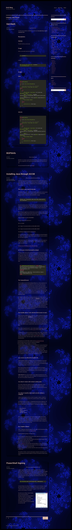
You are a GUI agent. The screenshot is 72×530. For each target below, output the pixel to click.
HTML (53, 43)
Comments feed (54, 83)
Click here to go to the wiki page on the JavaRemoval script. (28, 245)
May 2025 (53, 60)
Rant (52, 45)
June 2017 (53, 73)
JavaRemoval (23, 443)
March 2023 (53, 65)
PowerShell (12, 29)
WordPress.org (54, 84)
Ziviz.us (55, 7)
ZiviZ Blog (9, 7)
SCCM (7, 180)
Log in (53, 81)
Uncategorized (54, 53)
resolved (34, 329)
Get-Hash (10, 24)
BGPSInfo (11, 153)
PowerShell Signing (15, 463)
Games (53, 41)
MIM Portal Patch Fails (55, 32)
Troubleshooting (55, 52)
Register (53, 80)
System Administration (12, 180)
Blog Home (60, 7)
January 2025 (53, 61)
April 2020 (53, 66)
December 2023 (54, 63)
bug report (41, 328)
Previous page (44, 518)
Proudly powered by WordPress (14, 525)
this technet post (34, 258)
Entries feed (53, 82)
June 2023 (53, 64)
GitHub (65, 7)
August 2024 (53, 62)
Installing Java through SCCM (20, 174)
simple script (29, 472)
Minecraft (54, 42)
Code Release (8, 29)
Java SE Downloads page (40, 340)
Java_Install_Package (32, 430)
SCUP (53, 51)
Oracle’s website (37, 335)
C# (52, 39)
